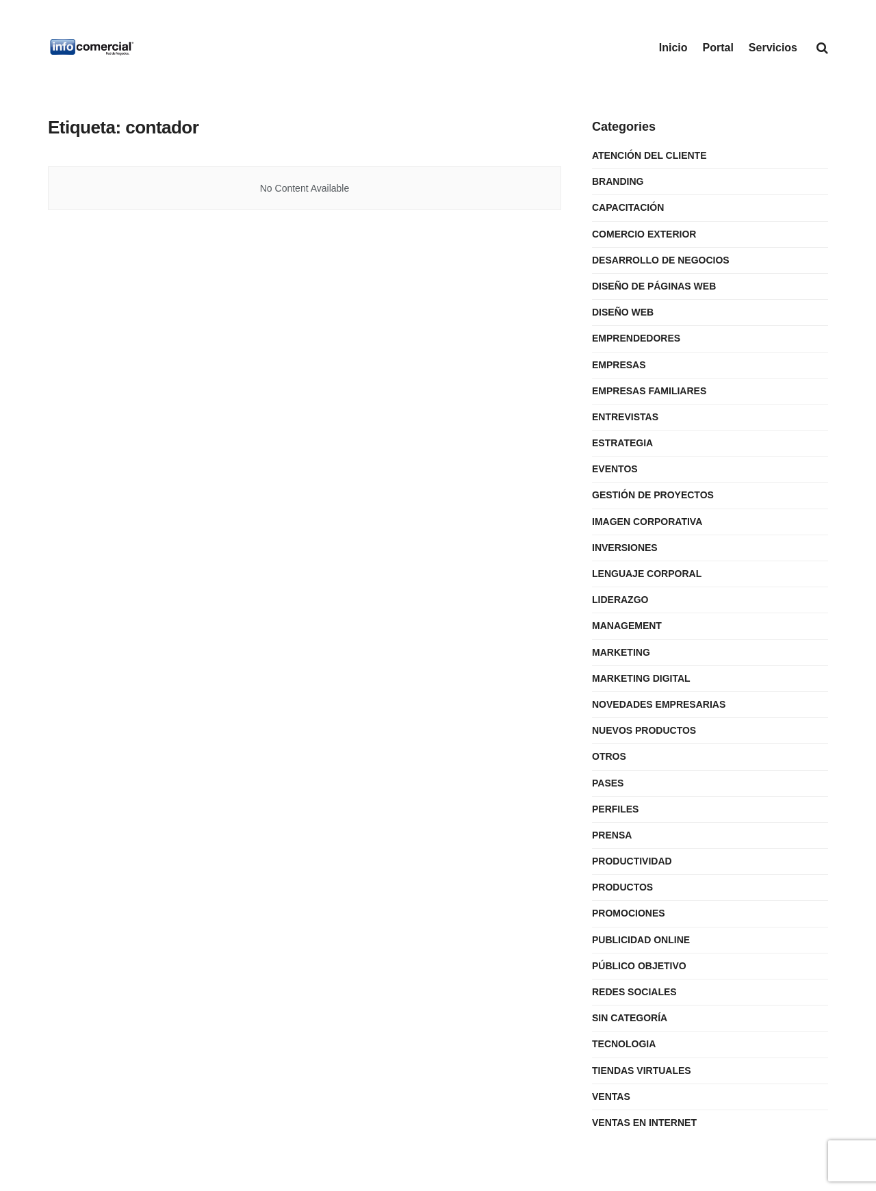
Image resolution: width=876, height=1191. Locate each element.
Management (627, 625)
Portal (718, 47)
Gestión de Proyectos (653, 494)
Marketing (621, 652)
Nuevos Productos (644, 730)
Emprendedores (636, 338)
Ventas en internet (644, 1122)
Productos (622, 887)
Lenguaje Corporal (646, 573)
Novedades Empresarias (658, 704)
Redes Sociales (634, 991)
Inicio (673, 47)
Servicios (773, 47)
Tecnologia (624, 1043)
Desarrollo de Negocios (661, 260)
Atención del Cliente (649, 155)
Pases (607, 783)
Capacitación (628, 207)
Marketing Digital (641, 678)
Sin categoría (629, 1017)
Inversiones (625, 547)
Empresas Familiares (649, 390)
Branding (617, 181)
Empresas (619, 364)
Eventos (615, 468)
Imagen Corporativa (647, 521)
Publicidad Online (641, 939)
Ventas (611, 1096)
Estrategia (622, 442)
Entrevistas (625, 416)
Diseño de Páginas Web (654, 286)
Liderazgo (620, 599)
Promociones (628, 913)
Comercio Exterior (644, 234)
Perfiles (615, 809)
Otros (609, 756)
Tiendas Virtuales (641, 1070)
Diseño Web (623, 312)
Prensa (612, 835)
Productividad (632, 861)
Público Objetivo (639, 965)
